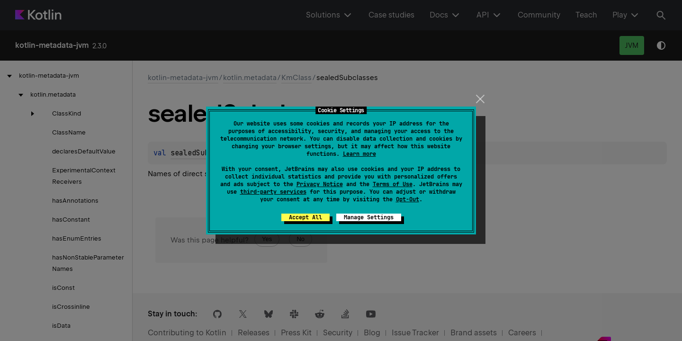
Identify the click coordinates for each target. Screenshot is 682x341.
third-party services (273, 192)
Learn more (359, 154)
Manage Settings (369, 217)
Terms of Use (393, 184)
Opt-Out (407, 199)
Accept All (305, 217)
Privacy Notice (319, 184)
